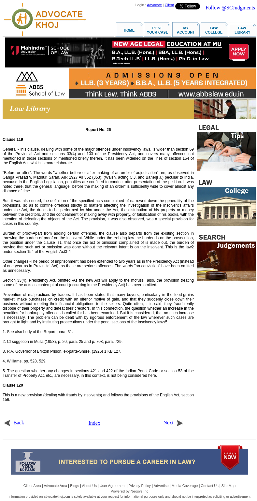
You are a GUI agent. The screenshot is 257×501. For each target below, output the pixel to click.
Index (94, 423)
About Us (89, 486)
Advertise (161, 486)
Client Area (32, 486)
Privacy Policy (139, 486)
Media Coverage (185, 486)
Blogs (74, 486)
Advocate (154, 5)
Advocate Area (55, 486)
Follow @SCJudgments (230, 7)
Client (169, 5)
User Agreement (112, 486)
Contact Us (209, 486)
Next (173, 422)
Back (14, 422)
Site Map (228, 486)
